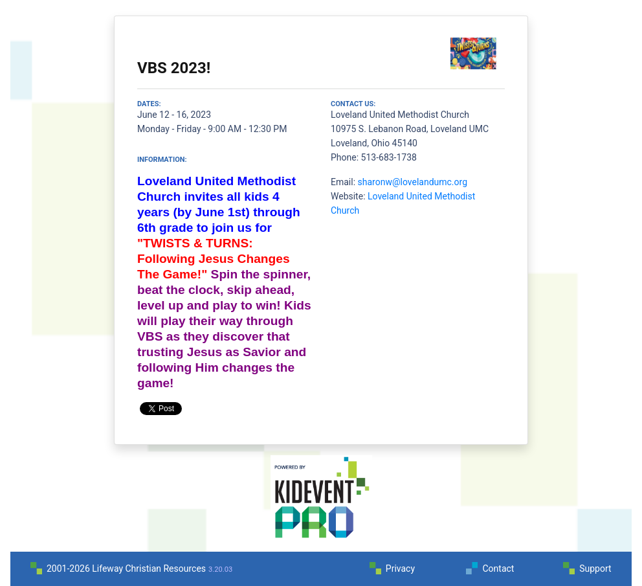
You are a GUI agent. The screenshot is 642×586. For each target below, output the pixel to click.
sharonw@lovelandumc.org (413, 182)
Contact (498, 568)
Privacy (400, 568)
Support (595, 568)
